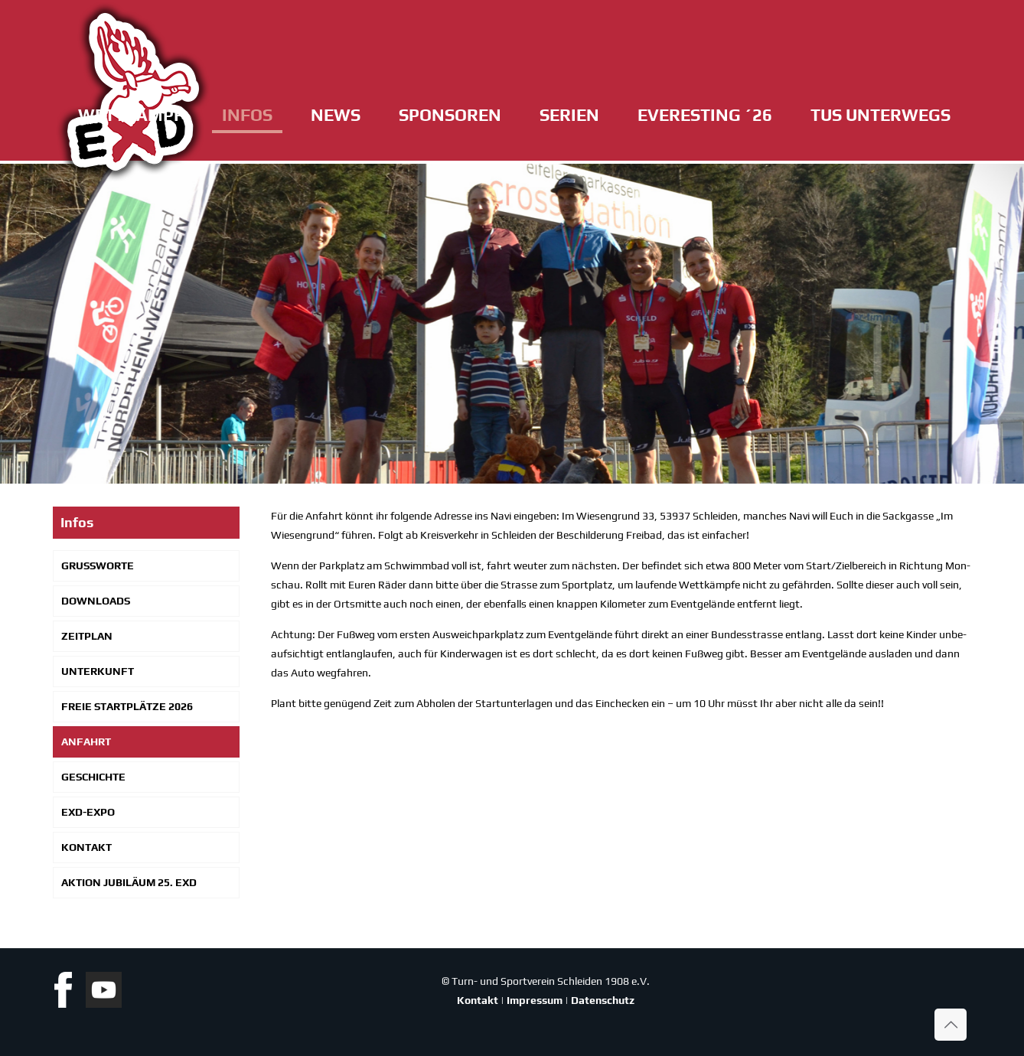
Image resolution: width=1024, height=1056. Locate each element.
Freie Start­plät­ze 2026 (127, 706)
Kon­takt (86, 847)
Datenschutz (602, 1000)
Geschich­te (93, 777)
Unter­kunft (97, 671)
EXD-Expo (88, 812)
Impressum (535, 1000)
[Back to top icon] (950, 1025)
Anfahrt (86, 741)
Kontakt (477, 1000)
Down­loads (95, 601)
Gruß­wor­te (97, 565)
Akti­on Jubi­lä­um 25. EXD (129, 882)
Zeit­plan (87, 636)
